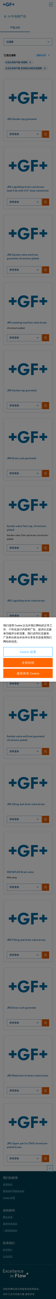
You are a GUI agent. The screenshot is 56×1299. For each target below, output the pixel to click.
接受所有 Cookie (28, 673)
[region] (28, 649)
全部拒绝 (28, 662)
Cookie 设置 (28, 652)
